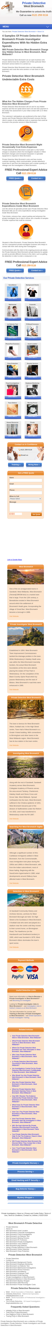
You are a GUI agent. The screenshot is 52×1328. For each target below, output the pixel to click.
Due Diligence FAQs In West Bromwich (20, 1314)
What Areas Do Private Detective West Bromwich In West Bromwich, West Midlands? (25, 1106)
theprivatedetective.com (14, 1303)
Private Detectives (12, 1259)
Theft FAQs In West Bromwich (16, 1312)
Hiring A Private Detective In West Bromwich (21, 1247)
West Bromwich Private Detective (25, 1223)
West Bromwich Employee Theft (17, 1273)
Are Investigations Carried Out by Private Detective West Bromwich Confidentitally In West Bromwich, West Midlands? (26, 1070)
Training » (16, 465)
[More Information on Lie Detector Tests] (12, 331)
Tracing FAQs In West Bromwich (17, 1316)
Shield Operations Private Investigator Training (25, 1017)
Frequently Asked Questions (25, 1307)
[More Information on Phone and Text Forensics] (12, 350)
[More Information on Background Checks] (32, 291)
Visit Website (14, 616)
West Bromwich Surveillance (16, 1272)
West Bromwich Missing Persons (17, 1238)
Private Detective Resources (25, 1288)
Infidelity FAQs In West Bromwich (18, 1311)
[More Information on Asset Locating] (32, 350)
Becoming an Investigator (22, 1000)
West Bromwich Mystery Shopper (18, 1281)
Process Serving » (26, 1172)
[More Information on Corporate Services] (32, 311)
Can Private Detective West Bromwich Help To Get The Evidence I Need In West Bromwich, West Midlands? (27, 1136)
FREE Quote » (15, 178)
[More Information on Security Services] (32, 370)
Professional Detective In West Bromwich (20, 1279)
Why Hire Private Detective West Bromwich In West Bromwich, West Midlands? (24, 1084)
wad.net (37, 1292)
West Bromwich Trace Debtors (17, 1244)
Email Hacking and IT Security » (26, 1180)
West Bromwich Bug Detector (16, 1245)
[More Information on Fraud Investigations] (12, 390)
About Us (41, 32)
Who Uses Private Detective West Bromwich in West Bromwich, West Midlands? (24, 1056)
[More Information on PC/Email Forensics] (32, 331)
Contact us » (36, 178)
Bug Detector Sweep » (26, 1189)
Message (12, 502)
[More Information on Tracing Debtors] (12, 409)
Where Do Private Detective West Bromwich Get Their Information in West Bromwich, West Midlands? (26, 1049)
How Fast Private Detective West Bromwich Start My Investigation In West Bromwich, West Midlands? (26, 1120)
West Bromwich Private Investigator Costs (21, 1285)
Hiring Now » (34, 465)
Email (11, 484)
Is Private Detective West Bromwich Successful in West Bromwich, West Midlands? (25, 1063)
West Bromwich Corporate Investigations (20, 1232)
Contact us (27, 1215)
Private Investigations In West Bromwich (20, 1277)
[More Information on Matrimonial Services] (12, 311)
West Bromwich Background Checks (19, 1262)
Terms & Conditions (15, 1215)
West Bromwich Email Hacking (17, 1275)
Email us (24, 455)
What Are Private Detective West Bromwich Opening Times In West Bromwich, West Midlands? (24, 1091)
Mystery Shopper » (25, 1197)
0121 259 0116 (26, 450)
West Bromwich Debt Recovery (17, 1283)
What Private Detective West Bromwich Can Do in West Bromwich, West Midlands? (26, 1043)
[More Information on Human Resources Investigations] (12, 429)
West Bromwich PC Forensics (16, 1240)
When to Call (14, 496)
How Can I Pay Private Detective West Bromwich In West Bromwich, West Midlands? (25, 1113)
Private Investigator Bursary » (25, 1163)
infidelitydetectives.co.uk (14, 1296)
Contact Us (10, 1260)
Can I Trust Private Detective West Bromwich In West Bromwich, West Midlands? (24, 1150)
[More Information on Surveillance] (12, 291)
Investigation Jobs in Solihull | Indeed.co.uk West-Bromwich (25, 1007)
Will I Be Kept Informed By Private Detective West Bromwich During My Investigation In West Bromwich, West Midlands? (25, 1128)
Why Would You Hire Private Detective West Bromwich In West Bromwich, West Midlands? (26, 1077)
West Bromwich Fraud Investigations (19, 1234)
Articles (35, 1215)
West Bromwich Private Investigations (19, 1242)
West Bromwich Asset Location (17, 1231)
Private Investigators (8, 1213)
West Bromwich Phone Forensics (18, 1270)
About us (20, 1213)
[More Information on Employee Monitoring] (32, 390)
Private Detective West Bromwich (24, 32)
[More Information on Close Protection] (12, 370)
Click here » (12, 298)
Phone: (12, 490)
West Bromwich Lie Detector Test (17, 1236)
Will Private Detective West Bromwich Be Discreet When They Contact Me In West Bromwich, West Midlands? (26, 1143)
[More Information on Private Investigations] (32, 429)
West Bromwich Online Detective (17, 1249)
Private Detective (12, 1227)
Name (11, 478)
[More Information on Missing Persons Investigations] (32, 409)
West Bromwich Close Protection (17, 1251)
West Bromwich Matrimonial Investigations (21, 1268)
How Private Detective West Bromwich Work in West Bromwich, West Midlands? (26, 1037)
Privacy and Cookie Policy (34, 1213)
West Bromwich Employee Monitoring (19, 1264)
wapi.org (9, 1299)
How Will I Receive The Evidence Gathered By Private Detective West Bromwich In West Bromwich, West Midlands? (25, 1099)
